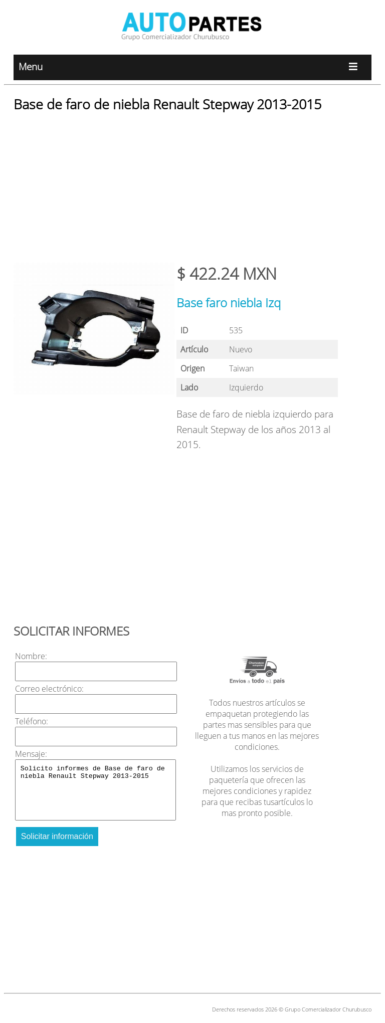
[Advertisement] (192, 192)
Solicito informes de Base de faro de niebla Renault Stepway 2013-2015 (95, 790)
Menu (192, 67)
